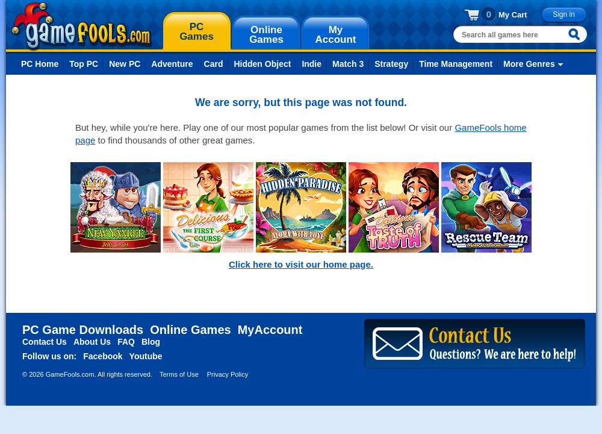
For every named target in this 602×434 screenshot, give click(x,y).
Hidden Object (262, 64)
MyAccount (270, 329)
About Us (92, 342)
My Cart (512, 14)
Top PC (83, 64)
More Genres (529, 64)
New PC (124, 64)
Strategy (391, 64)
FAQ (126, 342)
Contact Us (44, 342)
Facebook (102, 356)
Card (213, 64)
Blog (150, 342)
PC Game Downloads (82, 329)
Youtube (146, 356)
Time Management (455, 64)
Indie (311, 64)
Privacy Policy (227, 374)
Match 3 (348, 64)
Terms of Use (179, 374)
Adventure (172, 64)
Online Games (190, 329)
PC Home (39, 64)
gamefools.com (81, 26)
